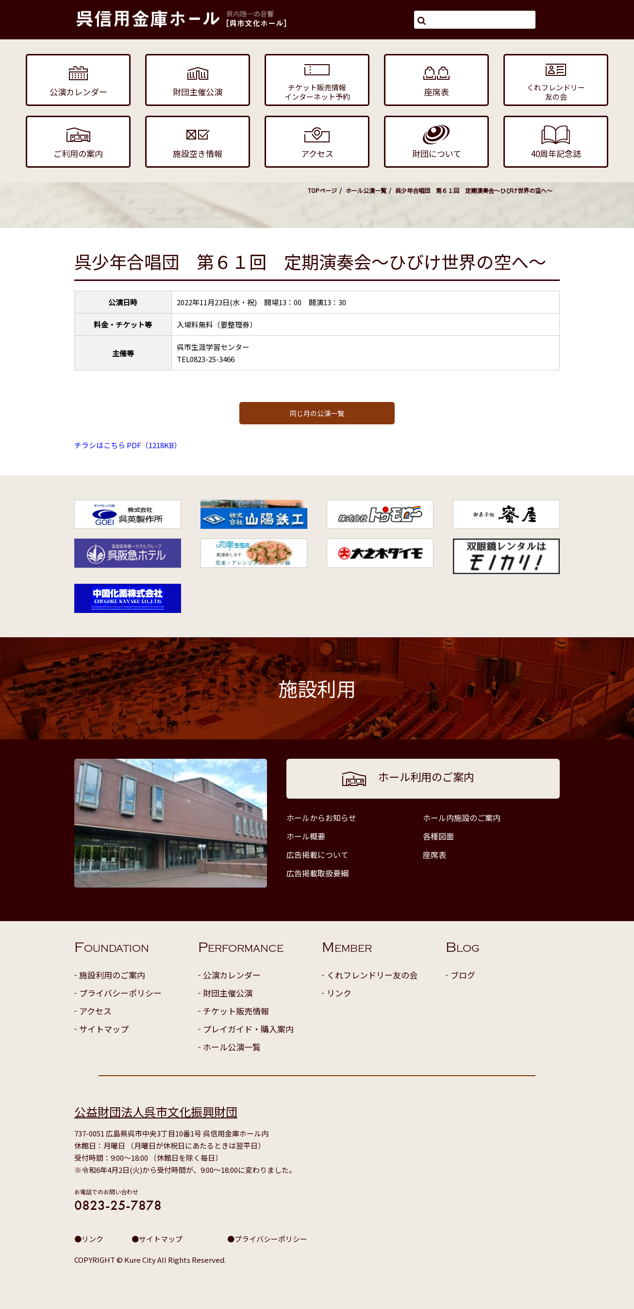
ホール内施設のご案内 (462, 817)
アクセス (95, 1011)
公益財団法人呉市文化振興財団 (155, 1111)
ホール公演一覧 (366, 190)
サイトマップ (104, 1029)
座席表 (434, 854)
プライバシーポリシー (120, 993)
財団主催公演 (227, 993)
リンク (339, 993)
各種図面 (438, 836)
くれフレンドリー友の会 (372, 975)
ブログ (462, 975)
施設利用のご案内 (112, 975)
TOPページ (322, 190)
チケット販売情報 (236, 1011)
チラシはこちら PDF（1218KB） (127, 445)
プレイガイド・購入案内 (248, 1029)
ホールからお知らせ (321, 817)
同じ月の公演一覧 (317, 413)
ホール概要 (305, 836)
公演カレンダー (232, 975)
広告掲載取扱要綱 (317, 873)
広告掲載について (317, 854)
